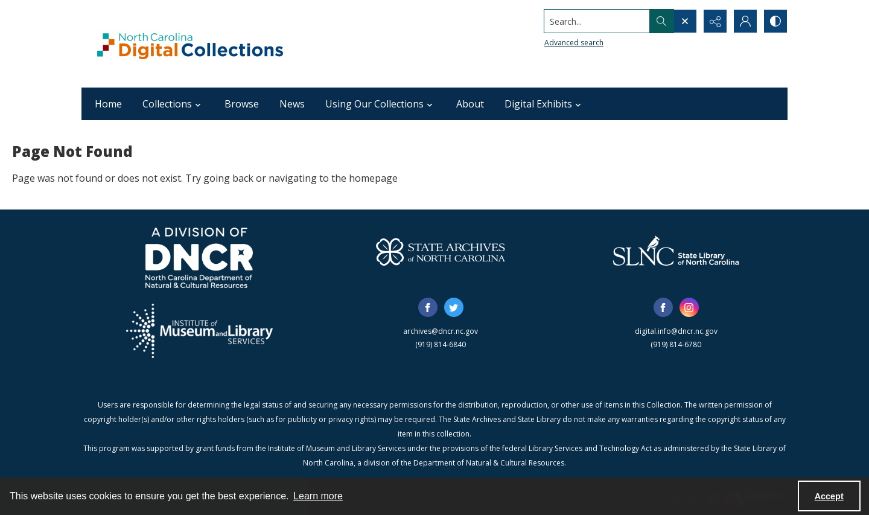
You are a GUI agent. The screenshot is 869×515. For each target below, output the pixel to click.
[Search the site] (597, 21)
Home (108, 103)
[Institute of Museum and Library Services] (199, 331)
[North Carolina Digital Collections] (190, 43)
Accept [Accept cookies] (829, 496)
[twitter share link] (453, 307)
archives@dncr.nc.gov (440, 331)
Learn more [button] (318, 496)
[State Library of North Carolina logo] (676, 252)
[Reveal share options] (715, 21)
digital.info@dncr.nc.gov (676, 331)
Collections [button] (173, 104)
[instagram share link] (689, 307)
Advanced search (573, 42)
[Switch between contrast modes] (775, 21)
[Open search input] (684, 21)
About (470, 103)
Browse (241, 103)
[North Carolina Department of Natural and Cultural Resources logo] (199, 258)
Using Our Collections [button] (380, 104)
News (292, 103)
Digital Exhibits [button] (544, 104)
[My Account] (745, 21)
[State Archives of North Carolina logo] (440, 252)
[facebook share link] (428, 307)
